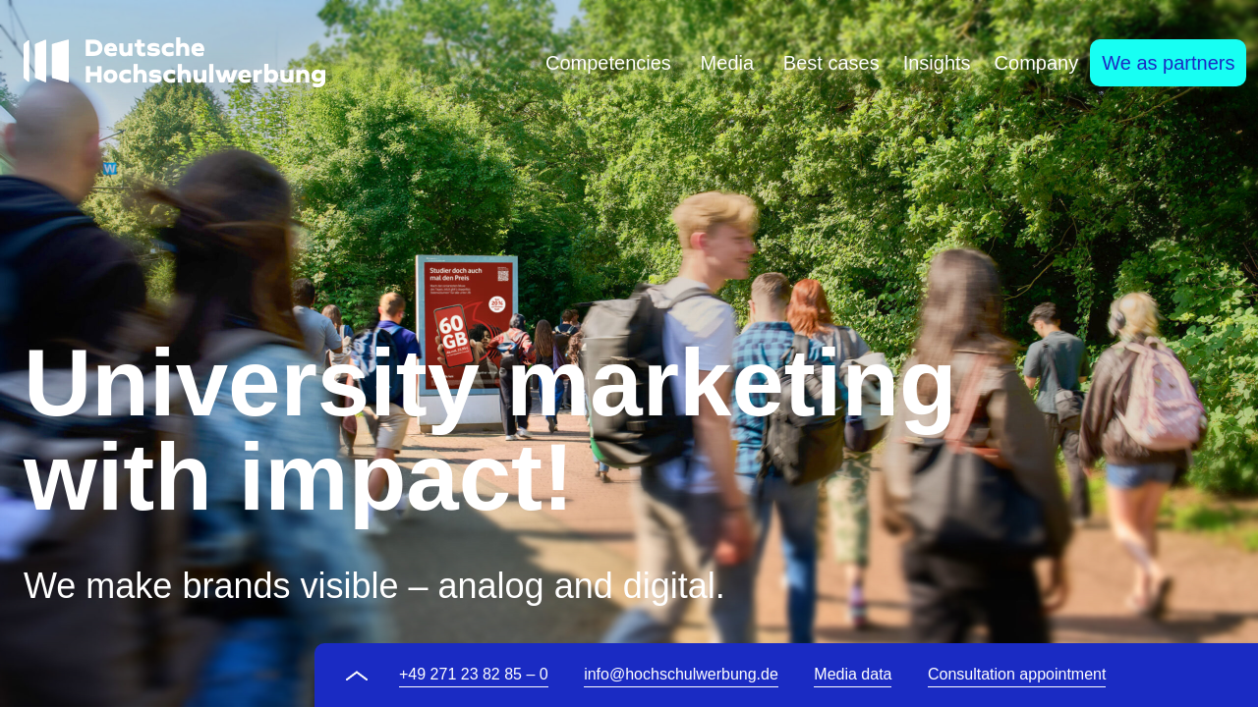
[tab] (608, 62)
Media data (852, 674)
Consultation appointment (1017, 674)
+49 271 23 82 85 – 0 (473, 674)
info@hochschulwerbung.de (681, 674)
